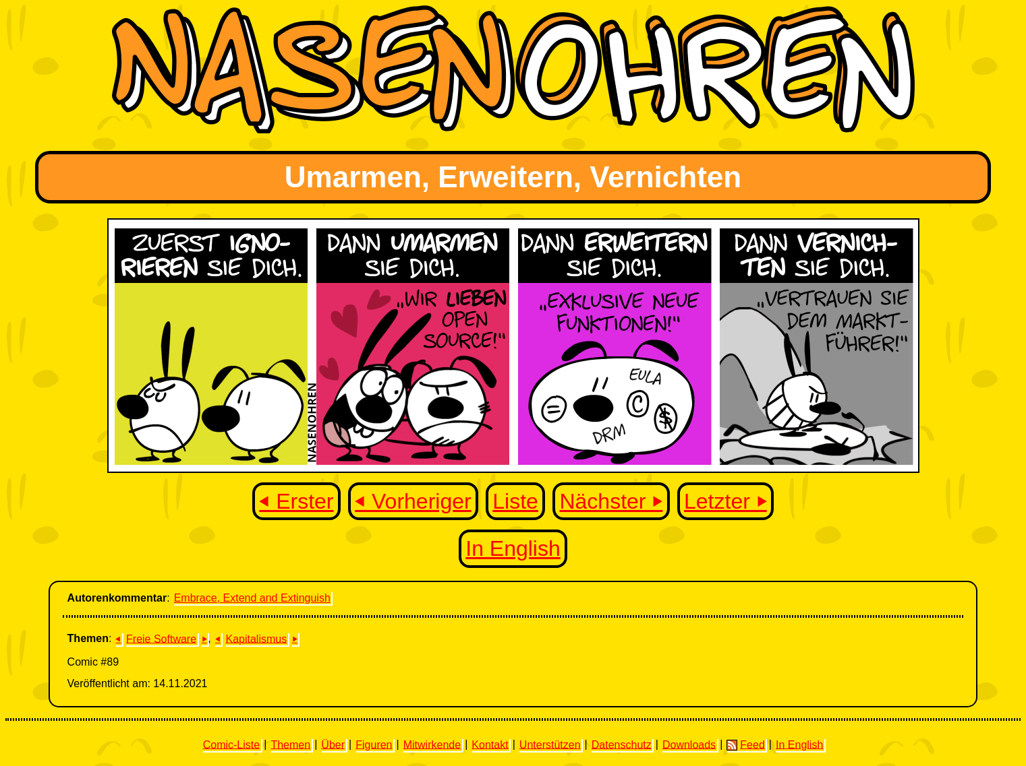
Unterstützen (550, 744)
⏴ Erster (296, 501)
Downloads (689, 744)
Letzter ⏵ (725, 501)
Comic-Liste (231, 744)
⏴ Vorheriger (413, 501)
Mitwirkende (432, 744)
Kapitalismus (256, 638)
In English (513, 548)
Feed (745, 744)
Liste (515, 501)
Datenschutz (622, 744)
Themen (290, 744)
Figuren (373, 744)
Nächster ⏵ (610, 501)
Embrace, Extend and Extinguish (252, 598)
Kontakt (490, 744)
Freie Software (161, 638)
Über (333, 744)
